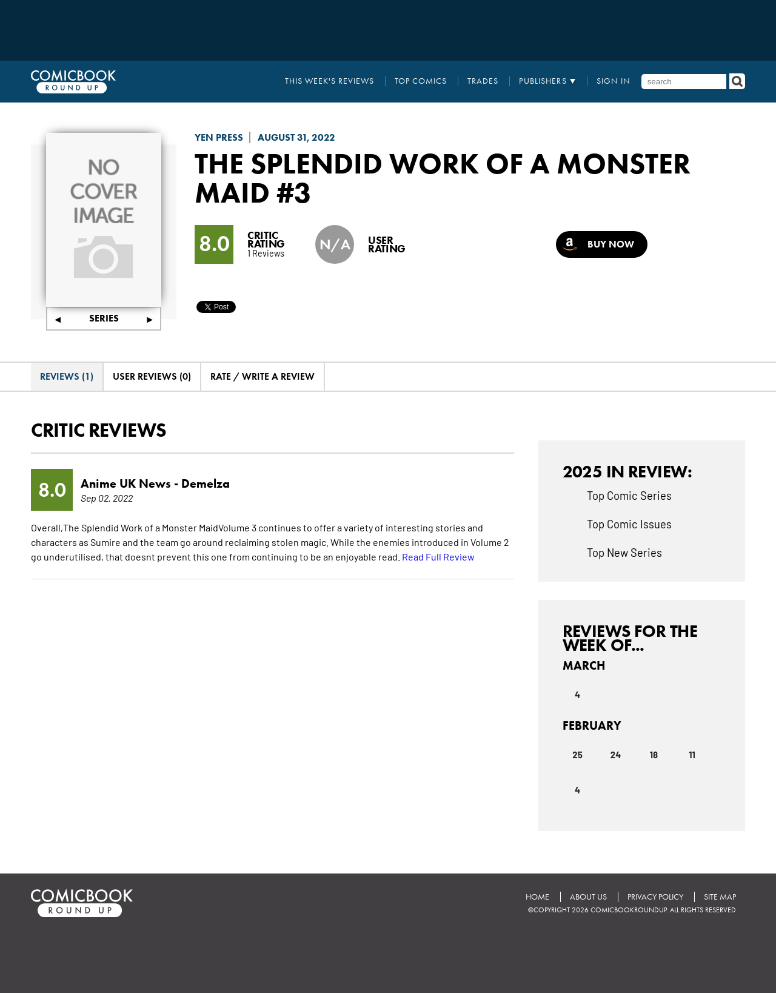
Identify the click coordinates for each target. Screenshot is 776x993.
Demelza (205, 483)
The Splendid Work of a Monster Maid (443, 178)
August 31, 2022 (296, 137)
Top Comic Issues (629, 523)
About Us (588, 897)
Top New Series (624, 552)
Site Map (720, 897)
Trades (482, 81)
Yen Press (219, 137)
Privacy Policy (655, 897)
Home (537, 897)
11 (692, 754)
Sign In (613, 81)
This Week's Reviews (329, 81)
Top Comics (421, 81)
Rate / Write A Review (262, 376)
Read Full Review (438, 556)
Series (104, 318)
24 (615, 754)
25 (577, 754)
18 (654, 754)
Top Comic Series (629, 495)
